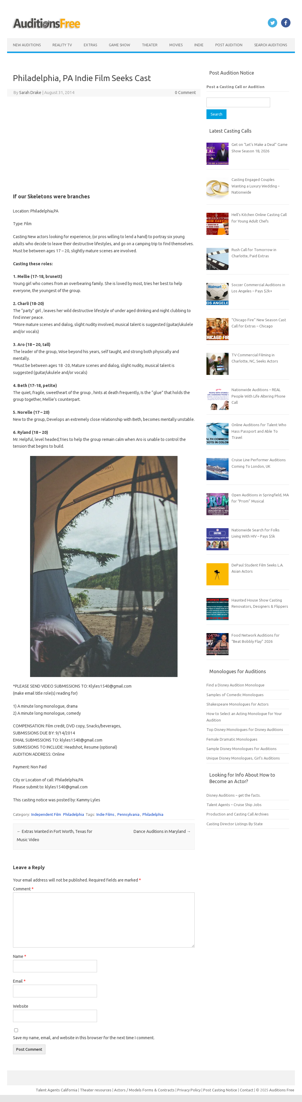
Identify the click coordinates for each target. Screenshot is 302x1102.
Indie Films (105, 814)
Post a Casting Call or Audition (235, 87)
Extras (90, 45)
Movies (176, 45)
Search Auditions (270, 45)
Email (19, 981)
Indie (198, 45)
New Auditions (27, 45)
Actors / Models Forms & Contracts (144, 1090)
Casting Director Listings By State (234, 824)
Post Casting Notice (220, 1090)
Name (19, 956)
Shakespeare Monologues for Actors (237, 704)
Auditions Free (281, 1090)
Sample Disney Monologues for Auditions (241, 749)
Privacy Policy (189, 1090)
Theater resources (95, 1090)
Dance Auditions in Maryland (162, 831)
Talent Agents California (56, 1090)
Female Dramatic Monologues (231, 739)
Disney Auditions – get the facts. (233, 795)
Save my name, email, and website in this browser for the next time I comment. (84, 1037)
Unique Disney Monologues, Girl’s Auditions (243, 758)
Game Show (119, 45)
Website (20, 1006)
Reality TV (62, 45)
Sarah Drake (30, 92)
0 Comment (185, 92)
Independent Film (46, 814)
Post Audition (228, 45)
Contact (247, 1090)
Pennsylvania (128, 814)
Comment (23, 889)
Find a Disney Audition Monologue (235, 685)
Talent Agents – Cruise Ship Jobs (234, 805)
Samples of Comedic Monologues (235, 695)
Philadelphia (73, 814)
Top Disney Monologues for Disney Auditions (244, 729)
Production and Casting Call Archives (237, 814)
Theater (149, 45)
